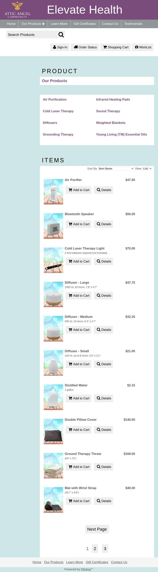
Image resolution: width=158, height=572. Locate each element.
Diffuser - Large (77, 282)
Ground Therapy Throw (83, 454)
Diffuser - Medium (79, 317)
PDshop (86, 569)
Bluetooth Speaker (79, 214)
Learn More (59, 24)
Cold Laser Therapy (58, 111)
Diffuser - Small (77, 351)
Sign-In (59, 47)
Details (103, 190)
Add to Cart (78, 190)
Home (11, 24)
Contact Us (110, 24)
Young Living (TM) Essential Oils (121, 134)
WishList (142, 47)
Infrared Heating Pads (113, 99)
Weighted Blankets (110, 123)
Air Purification (54, 99)
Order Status (85, 47)
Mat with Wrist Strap (80, 488)
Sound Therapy (108, 111)
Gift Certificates (85, 24)
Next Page (97, 529)
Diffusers (50, 123)
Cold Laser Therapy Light (85, 248)
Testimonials (133, 24)
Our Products (33, 24)
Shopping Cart (115, 47)
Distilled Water (76, 385)
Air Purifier (73, 180)
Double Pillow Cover (81, 420)
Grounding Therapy (58, 134)
